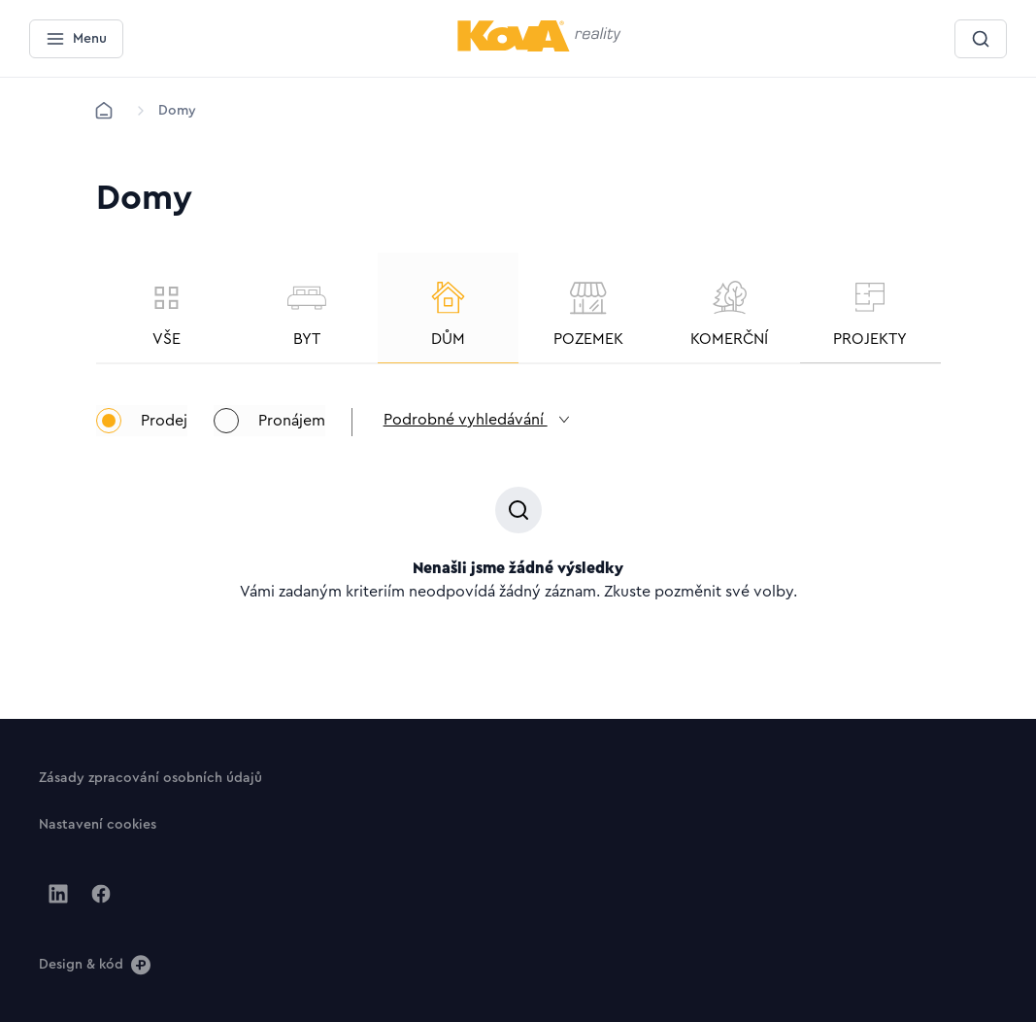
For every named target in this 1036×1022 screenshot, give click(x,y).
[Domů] (103, 110)
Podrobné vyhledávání (501, 435)
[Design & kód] (94, 963)
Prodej (141, 434)
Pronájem (277, 434)
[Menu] (76, 38)
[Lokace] (177, 110)
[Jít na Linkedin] (58, 893)
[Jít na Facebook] (101, 893)
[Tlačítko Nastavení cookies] (97, 824)
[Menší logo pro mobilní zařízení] (539, 47)
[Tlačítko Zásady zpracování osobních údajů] (150, 777)
